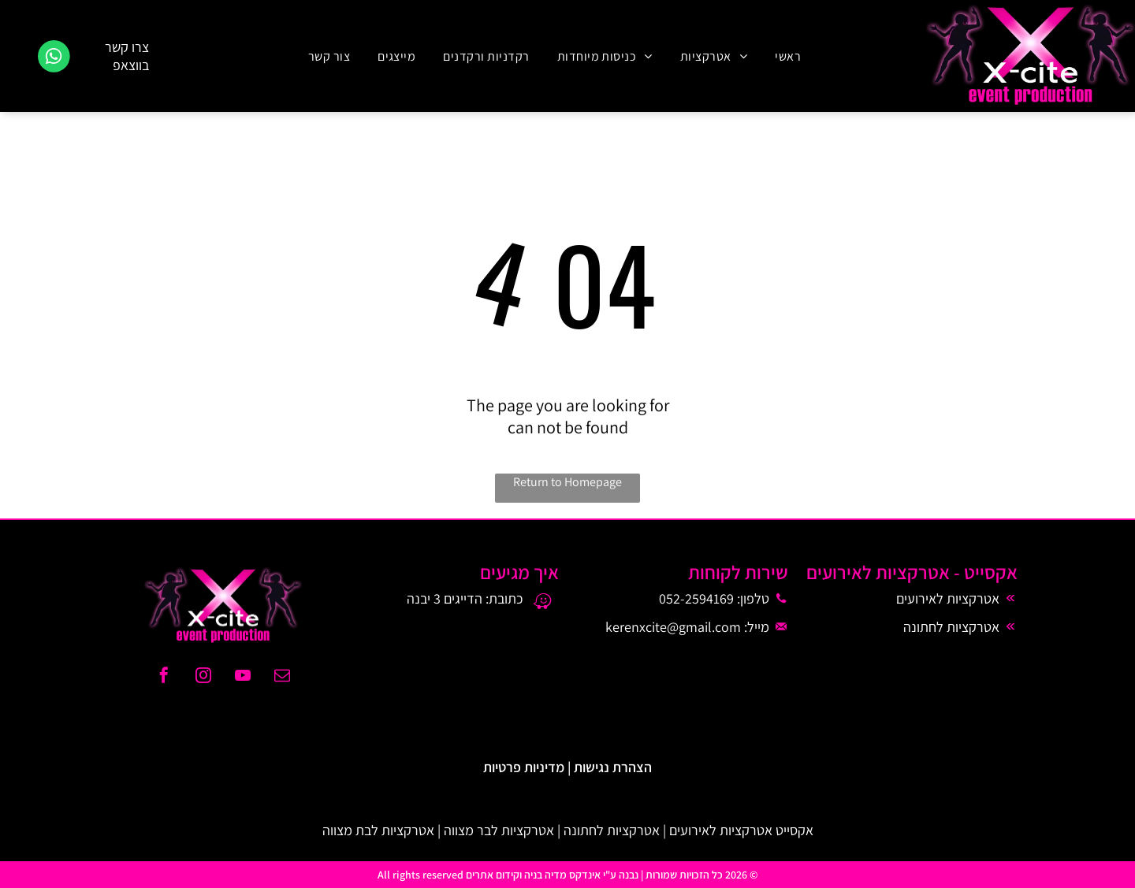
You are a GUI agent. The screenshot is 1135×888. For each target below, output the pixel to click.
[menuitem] (786, 56)
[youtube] (243, 677)
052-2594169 (696, 598)
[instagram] (203, 677)
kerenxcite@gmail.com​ (673, 627)
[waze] (542, 603)
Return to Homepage (567, 482)
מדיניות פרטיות (523, 767)
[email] (282, 677)
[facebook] (164, 677)
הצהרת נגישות (613, 767)
